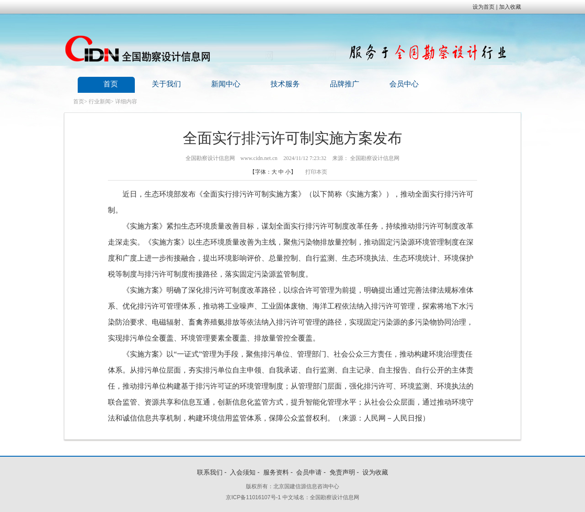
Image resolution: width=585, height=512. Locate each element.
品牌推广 (344, 84)
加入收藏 (510, 7)
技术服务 (285, 84)
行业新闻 (100, 101)
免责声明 (342, 472)
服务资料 (276, 472)
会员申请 (309, 472)
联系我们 (210, 472)
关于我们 (166, 84)
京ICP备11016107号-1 (253, 497)
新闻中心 (225, 84)
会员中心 (404, 84)
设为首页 (484, 7)
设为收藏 (375, 472)
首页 (110, 84)
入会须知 (242, 472)
